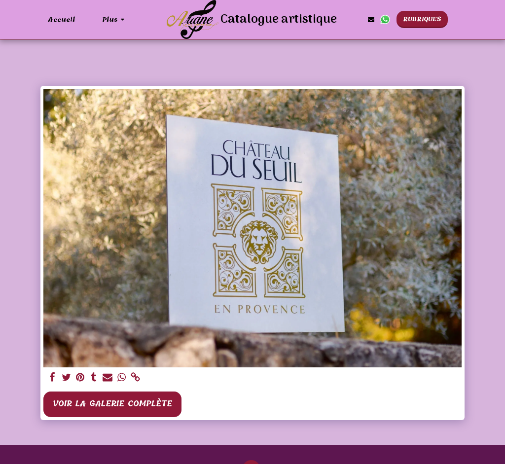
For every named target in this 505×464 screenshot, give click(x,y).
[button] (371, 19)
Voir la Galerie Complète (112, 403)
